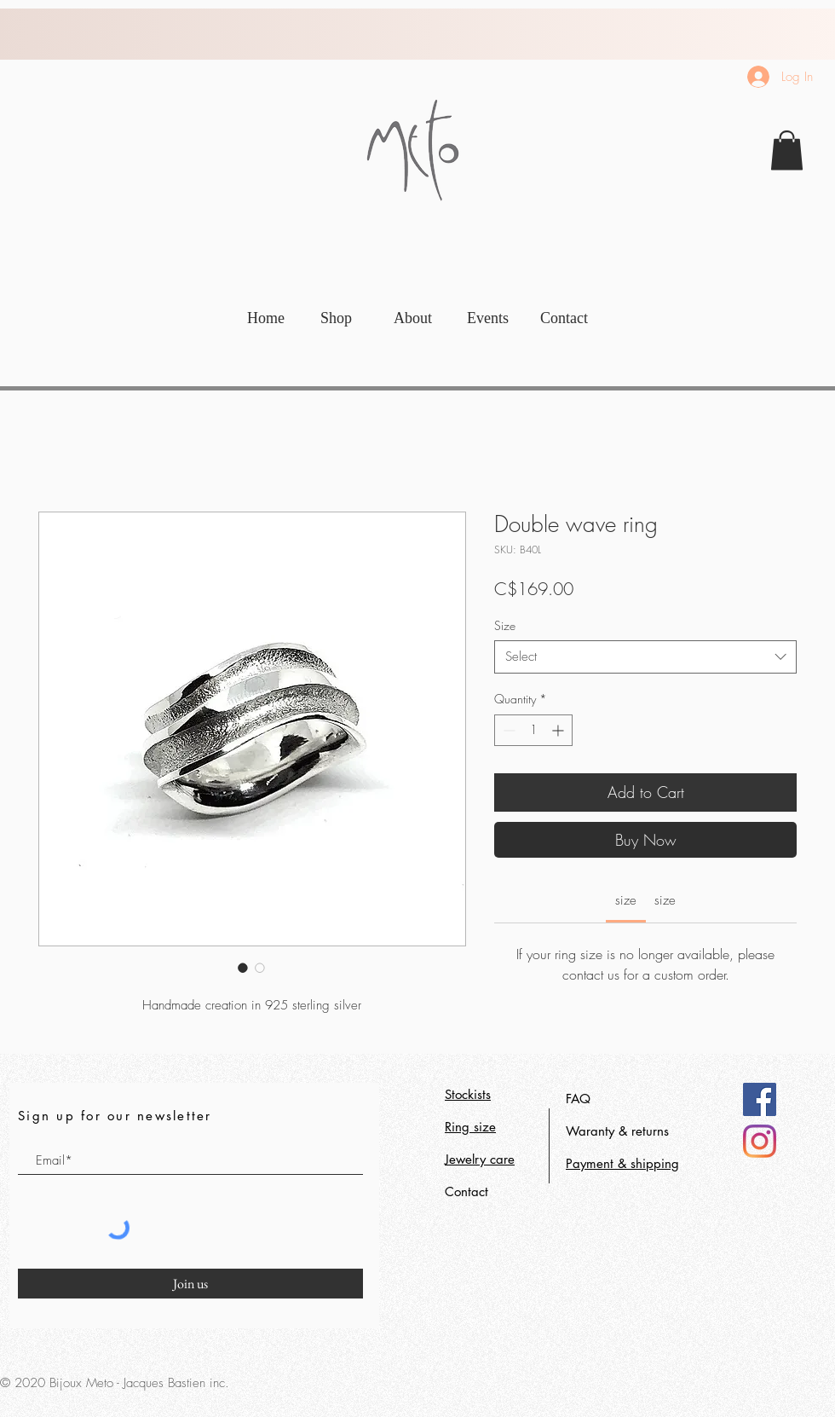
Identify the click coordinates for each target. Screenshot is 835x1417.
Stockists (468, 1094)
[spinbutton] (533, 730)
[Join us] (190, 1283)
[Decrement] (507, 730)
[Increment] (559, 730)
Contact (466, 1191)
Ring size (470, 1127)
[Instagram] (759, 1141)
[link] (786, 150)
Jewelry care (480, 1159)
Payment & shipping (622, 1163)
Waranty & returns (617, 1131)
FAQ (578, 1098)
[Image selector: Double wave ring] (242, 967)
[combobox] (645, 657)
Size (504, 625)
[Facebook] (759, 1099)
